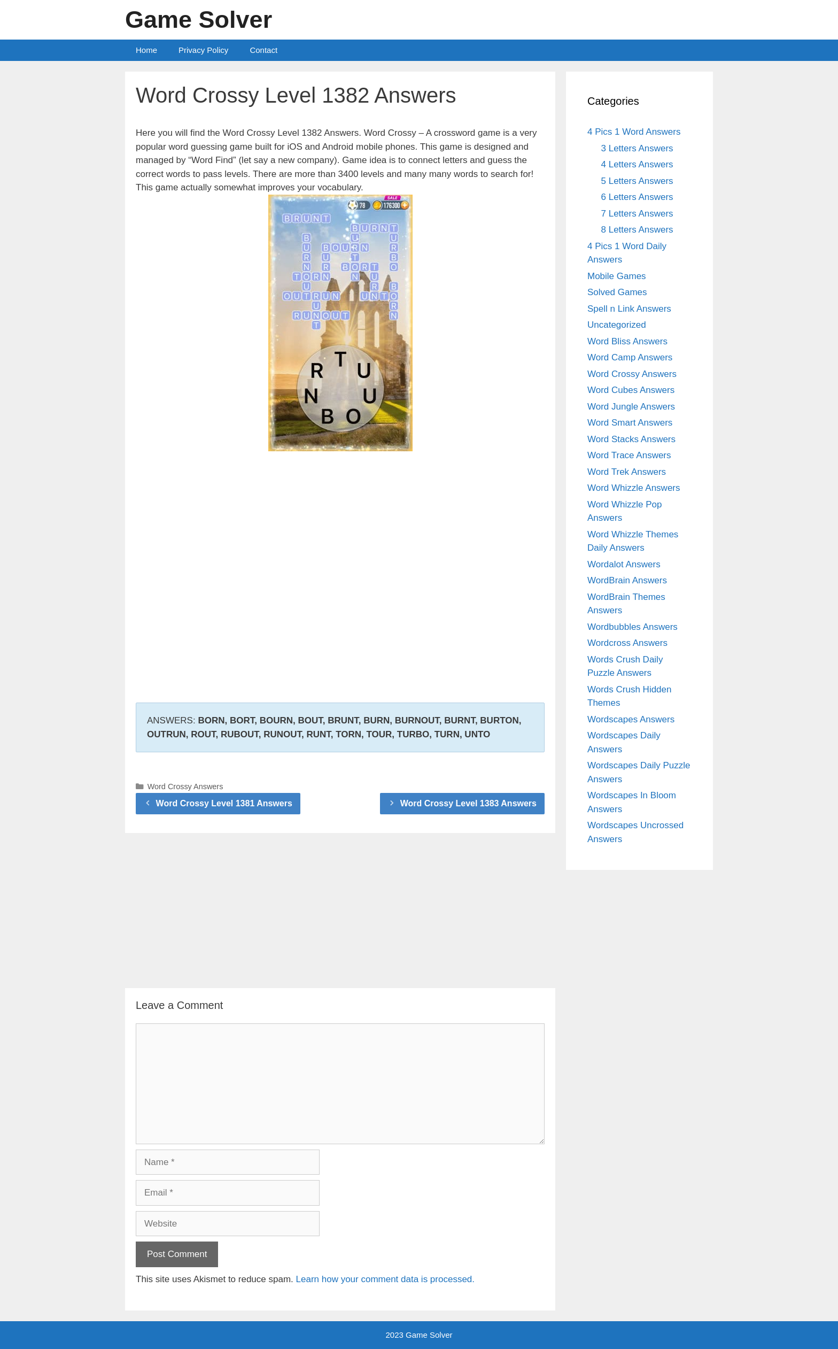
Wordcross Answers (627, 643)
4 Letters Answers (637, 164)
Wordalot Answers (624, 564)
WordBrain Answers (627, 580)
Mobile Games (616, 276)
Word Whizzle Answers (633, 488)
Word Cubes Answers (630, 390)
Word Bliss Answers (627, 341)
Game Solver (198, 19)
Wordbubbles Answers (632, 627)
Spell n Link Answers (629, 309)
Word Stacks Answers (631, 439)
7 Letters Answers (637, 214)
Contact (263, 50)
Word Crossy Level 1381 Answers (224, 803)
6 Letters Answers (637, 197)
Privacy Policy (203, 50)
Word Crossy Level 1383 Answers (468, 803)
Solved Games (617, 292)
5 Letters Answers (637, 181)
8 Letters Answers (637, 230)
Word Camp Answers (629, 357)
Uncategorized (616, 325)
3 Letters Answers (637, 148)
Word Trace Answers (629, 455)
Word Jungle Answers (631, 407)
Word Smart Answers (629, 423)
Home (146, 50)
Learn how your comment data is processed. (385, 1279)
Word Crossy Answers (185, 786)
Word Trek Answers (626, 472)
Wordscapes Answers (630, 719)
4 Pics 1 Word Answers (633, 132)
